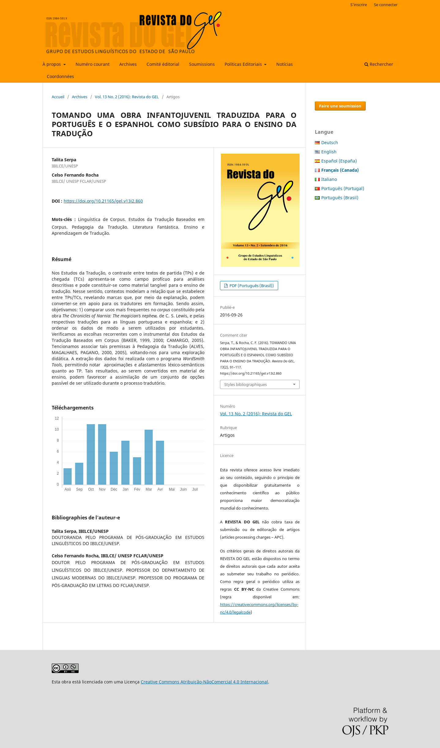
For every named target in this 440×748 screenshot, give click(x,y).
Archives (128, 64)
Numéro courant (93, 64)
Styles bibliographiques (245, 384)
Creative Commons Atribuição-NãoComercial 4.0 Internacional (204, 682)
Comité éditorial (163, 64)
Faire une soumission (340, 106)
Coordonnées (60, 76)
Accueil (58, 96)
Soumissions (202, 64)
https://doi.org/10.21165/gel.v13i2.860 (103, 201)
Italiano (329, 179)
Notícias (284, 64)
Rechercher (378, 64)
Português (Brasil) (339, 197)
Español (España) (339, 161)
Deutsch (329, 142)
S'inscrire (358, 4)
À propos (52, 64)
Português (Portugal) (342, 188)
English (329, 152)
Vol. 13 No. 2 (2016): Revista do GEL (127, 96)
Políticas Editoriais (244, 64)
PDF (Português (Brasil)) (251, 285)
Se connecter (385, 4)
